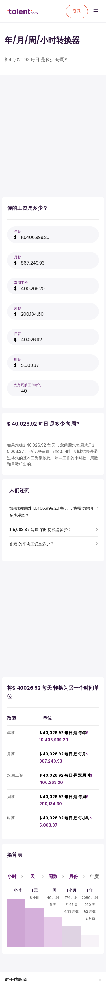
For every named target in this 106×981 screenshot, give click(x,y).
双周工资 (21, 282)
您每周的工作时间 (27, 385)
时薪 (17, 359)
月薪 (17, 257)
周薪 (17, 308)
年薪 (17, 231)
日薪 (17, 333)
